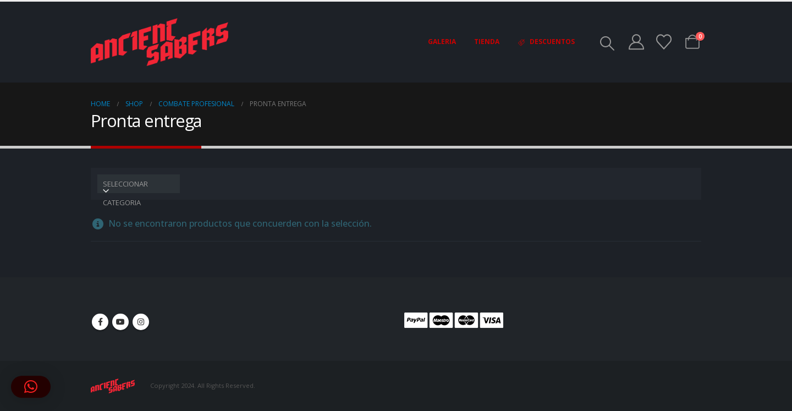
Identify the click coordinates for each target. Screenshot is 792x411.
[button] (607, 43)
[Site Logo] (159, 42)
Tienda (486, 41)
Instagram (141, 322)
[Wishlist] (663, 42)
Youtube (120, 322)
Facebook (100, 322)
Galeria (442, 41)
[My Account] (637, 42)
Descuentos (546, 42)
